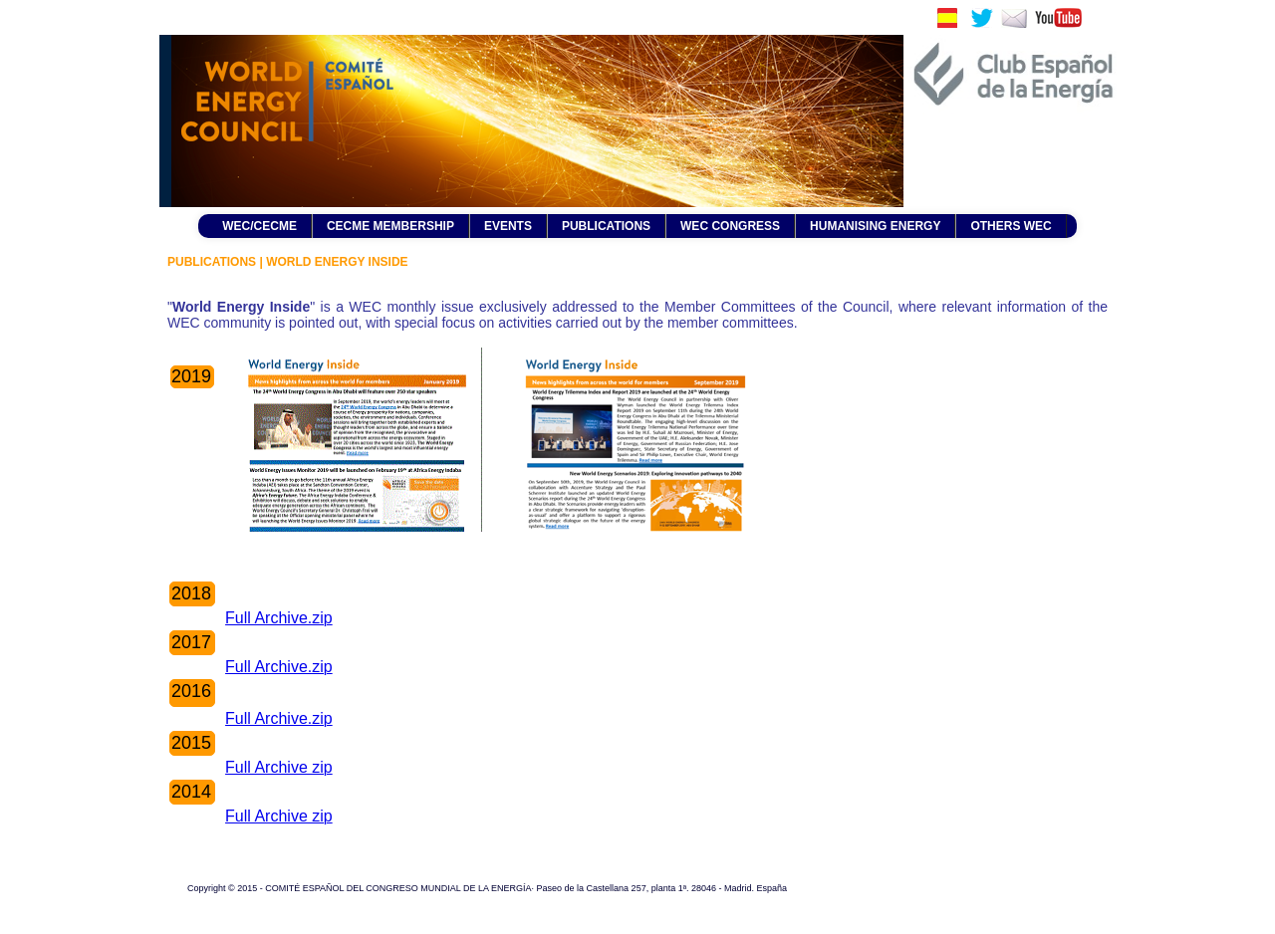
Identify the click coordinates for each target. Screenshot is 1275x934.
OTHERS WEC (1010, 226)
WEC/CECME (259, 226)
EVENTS (508, 226)
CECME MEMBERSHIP (390, 226)
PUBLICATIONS (606, 226)
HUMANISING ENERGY (875, 226)
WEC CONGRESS (730, 226)
